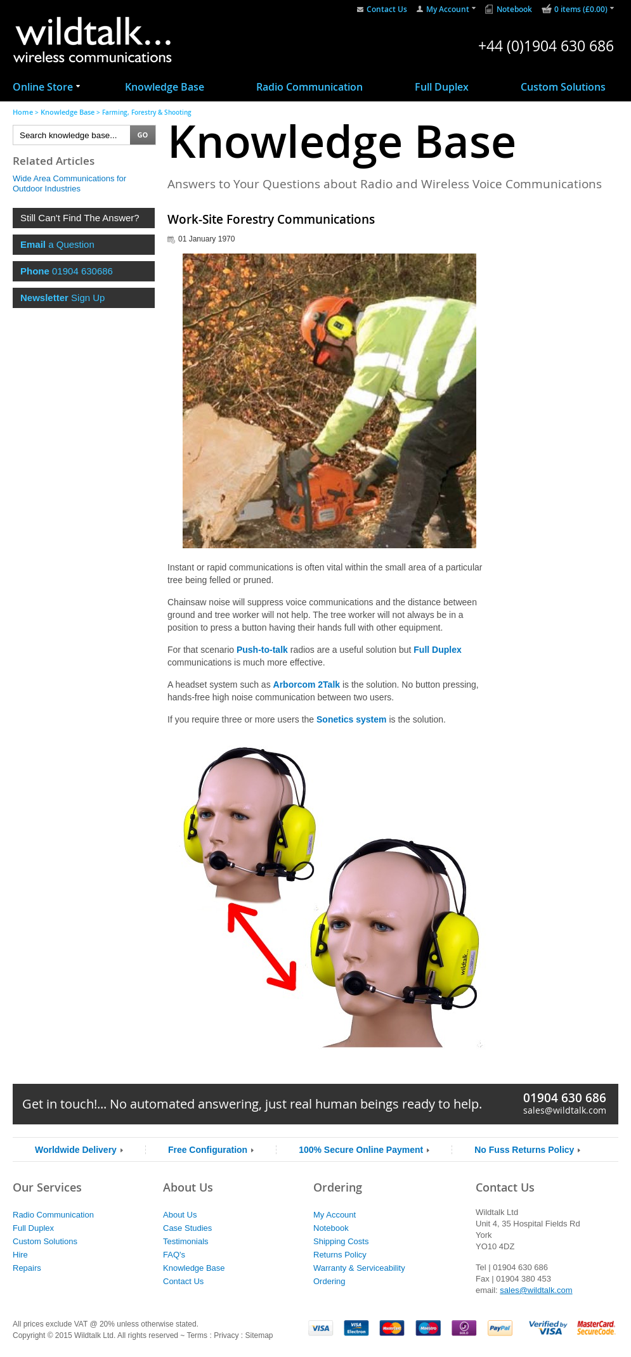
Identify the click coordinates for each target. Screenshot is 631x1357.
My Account (447, 9)
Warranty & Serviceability (359, 1268)
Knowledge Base (164, 87)
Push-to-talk (262, 650)
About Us (180, 1214)
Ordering (329, 1281)
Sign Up (62, 297)
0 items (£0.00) (581, 9)
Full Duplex (442, 87)
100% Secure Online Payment (361, 1149)
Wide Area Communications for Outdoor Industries (69, 183)
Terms (196, 1335)
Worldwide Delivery (76, 1149)
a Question (57, 244)
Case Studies (187, 1228)
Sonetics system (351, 719)
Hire (20, 1254)
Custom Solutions (563, 87)
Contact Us (387, 9)
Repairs (27, 1268)
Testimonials (186, 1241)
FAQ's (174, 1254)
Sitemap (259, 1335)
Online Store (43, 87)
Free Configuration (207, 1149)
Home (23, 112)
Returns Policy (340, 1254)
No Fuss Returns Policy (524, 1149)
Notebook (514, 9)
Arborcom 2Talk (307, 684)
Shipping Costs (340, 1241)
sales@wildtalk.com (564, 1110)
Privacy (226, 1335)
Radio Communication (309, 87)
